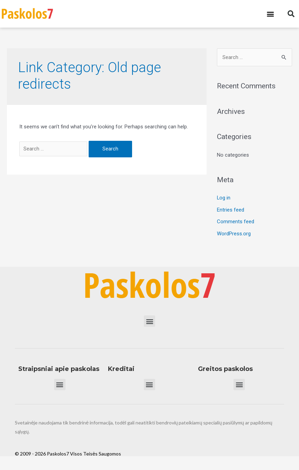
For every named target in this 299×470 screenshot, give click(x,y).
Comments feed (235, 221)
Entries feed (230, 209)
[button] (270, 14)
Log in (224, 198)
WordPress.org (234, 232)
